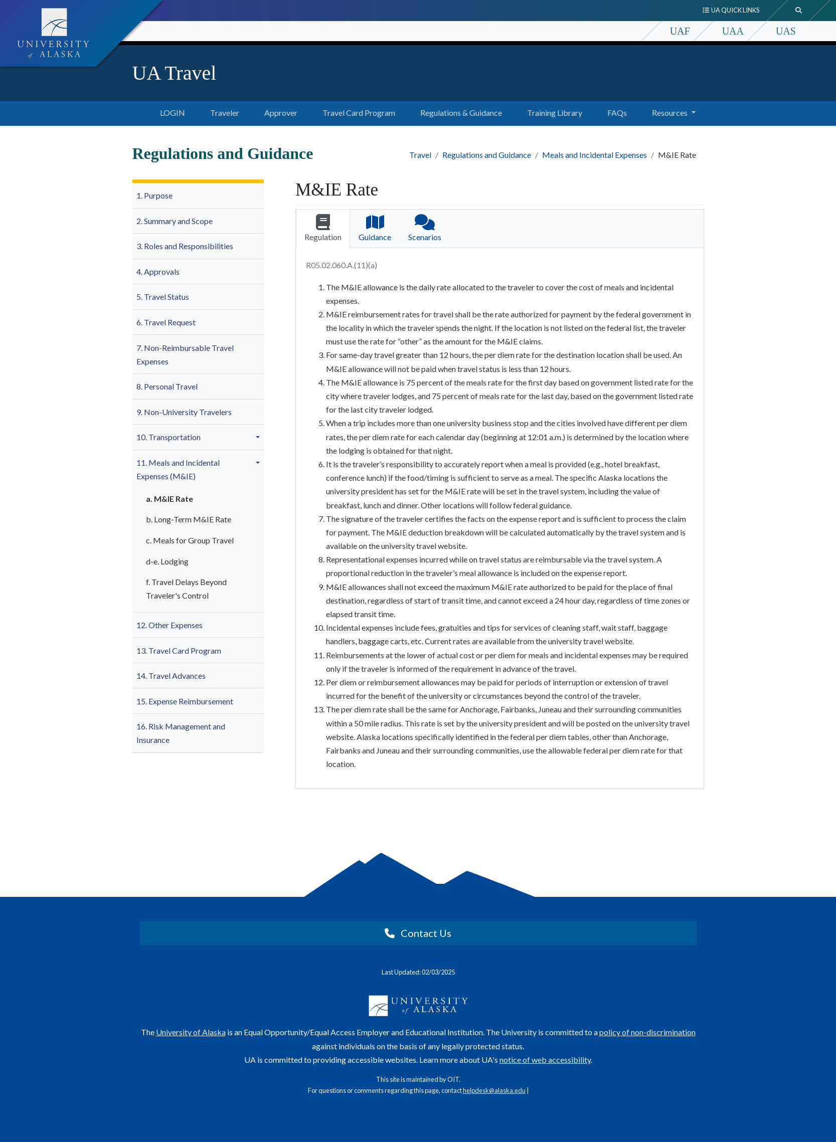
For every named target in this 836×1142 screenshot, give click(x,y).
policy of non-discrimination (647, 1032)
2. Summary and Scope (174, 221)
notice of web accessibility (545, 1059)
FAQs (615, 111)
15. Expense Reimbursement (184, 701)
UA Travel (174, 73)
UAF (680, 31)
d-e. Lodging (167, 561)
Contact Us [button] (418, 933)
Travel (420, 154)
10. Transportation (168, 437)
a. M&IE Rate (169, 498)
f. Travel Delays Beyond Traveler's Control (186, 588)
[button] (259, 437)
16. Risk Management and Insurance (180, 732)
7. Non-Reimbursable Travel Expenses (185, 354)
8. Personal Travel (167, 386)
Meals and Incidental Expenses (594, 154)
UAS (786, 31)
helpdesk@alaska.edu (494, 1090)
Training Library (552, 111)
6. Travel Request (166, 322)
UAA (733, 31)
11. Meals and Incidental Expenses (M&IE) (178, 469)
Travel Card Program (356, 111)
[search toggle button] (798, 10)
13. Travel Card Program (178, 650)
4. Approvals (158, 271)
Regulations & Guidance (459, 111)
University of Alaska (191, 1032)
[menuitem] (198, 196)
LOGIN (160, 111)
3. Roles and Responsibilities (184, 246)
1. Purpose (154, 195)
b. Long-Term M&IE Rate (188, 519)
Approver (278, 111)
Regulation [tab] (323, 228)
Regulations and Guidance (486, 154)
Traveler (222, 111)
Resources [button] (670, 112)
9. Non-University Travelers (184, 412)
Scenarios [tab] (424, 228)
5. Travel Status (162, 296)
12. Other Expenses (169, 625)
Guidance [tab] (375, 228)
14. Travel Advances (171, 675)
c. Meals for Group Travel (190, 540)
